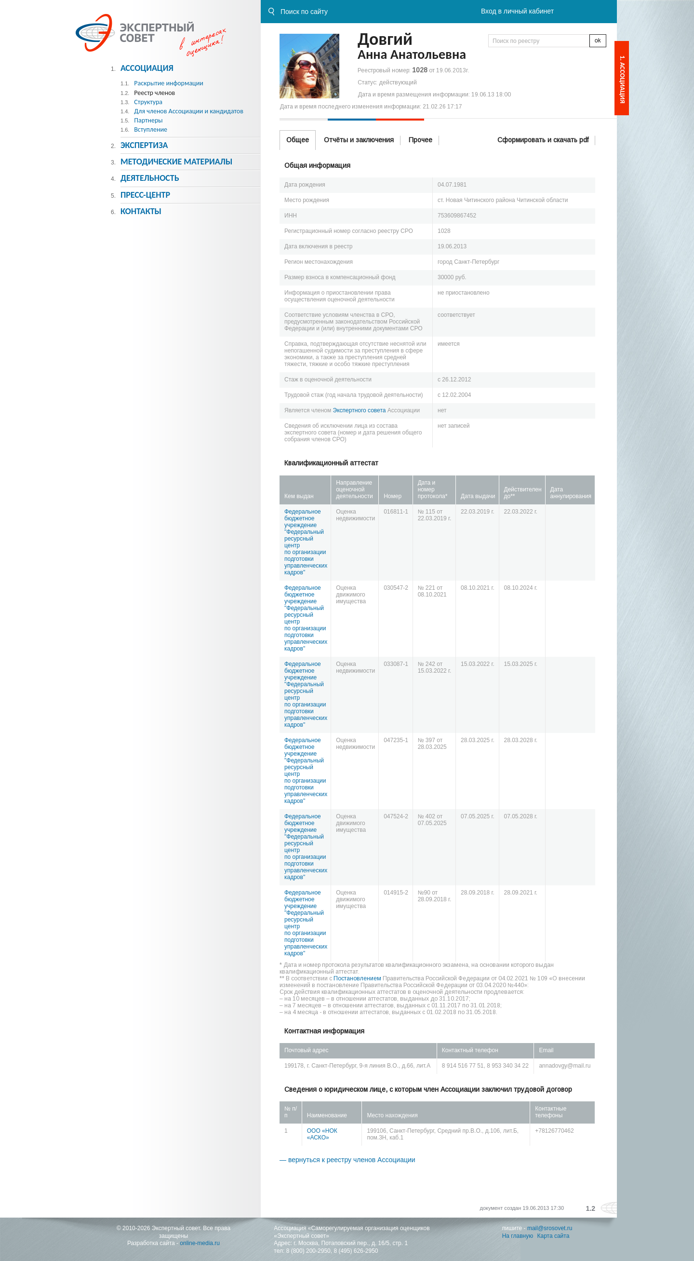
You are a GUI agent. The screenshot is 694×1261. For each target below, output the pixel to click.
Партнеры (148, 120)
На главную (517, 1236)
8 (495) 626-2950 (356, 1250)
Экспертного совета (359, 410)
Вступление (150, 129)
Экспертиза (144, 145)
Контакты (140, 211)
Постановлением (357, 978)
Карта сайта (553, 1236)
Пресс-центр (145, 195)
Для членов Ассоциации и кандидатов (188, 111)
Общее (297, 140)
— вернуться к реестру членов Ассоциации (347, 1160)
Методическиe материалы (176, 161)
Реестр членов (154, 93)
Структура (148, 102)
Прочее (420, 140)
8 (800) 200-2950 (308, 1250)
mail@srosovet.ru (550, 1228)
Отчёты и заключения (359, 140)
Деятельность (149, 178)
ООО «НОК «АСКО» (322, 1134)
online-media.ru (200, 1243)
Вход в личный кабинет (517, 11)
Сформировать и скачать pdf (542, 140)
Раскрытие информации (168, 83)
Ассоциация (147, 68)
